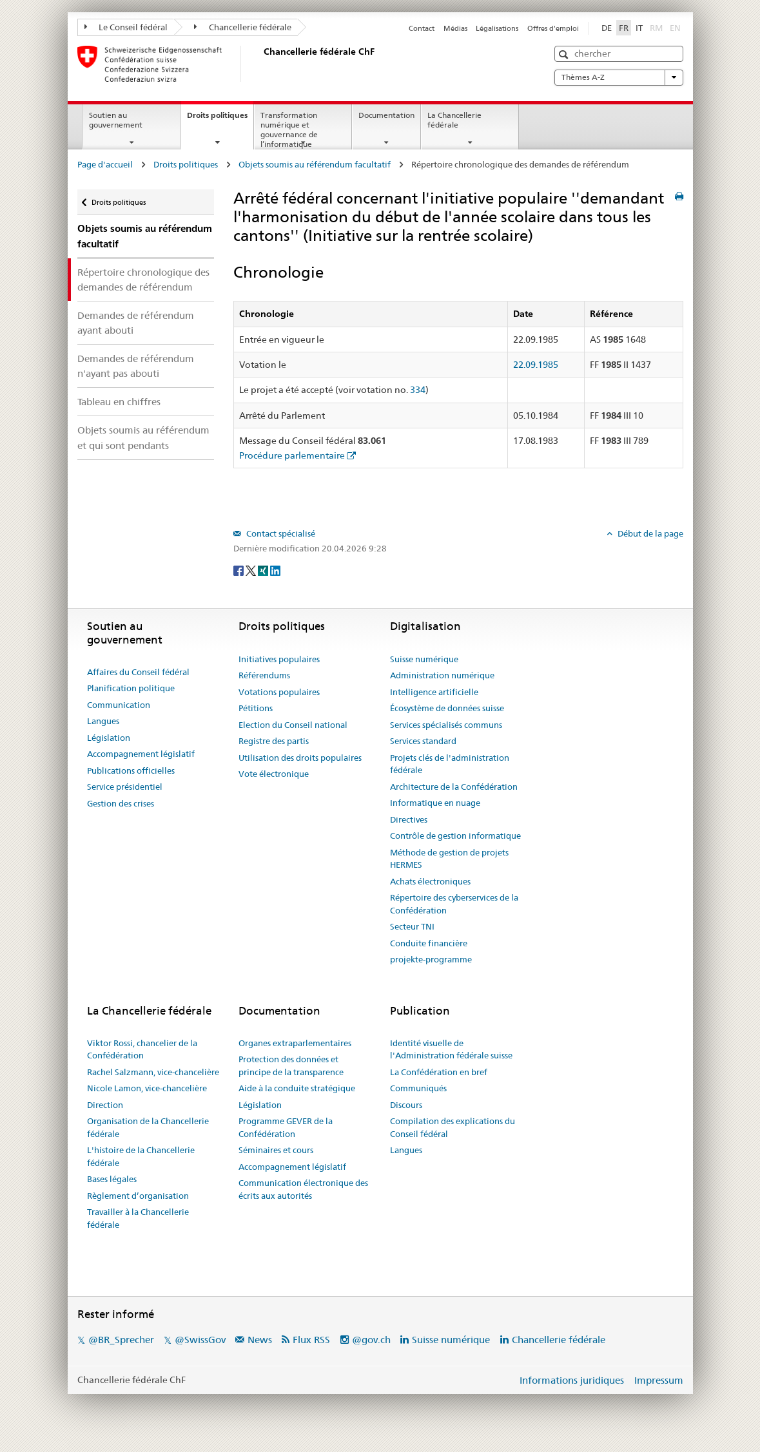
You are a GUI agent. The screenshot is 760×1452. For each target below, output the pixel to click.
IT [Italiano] (639, 28)
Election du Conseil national (293, 725)
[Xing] (264, 569)
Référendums (264, 675)
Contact (421, 28)
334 (417, 390)
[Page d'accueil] (261, 64)
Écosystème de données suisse (447, 708)
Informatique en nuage (435, 803)
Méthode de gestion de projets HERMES (449, 858)
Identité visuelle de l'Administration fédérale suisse (451, 1049)
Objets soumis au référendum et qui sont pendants (143, 437)
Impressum (658, 1380)
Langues (103, 721)
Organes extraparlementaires (295, 1043)
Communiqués (418, 1088)
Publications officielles (131, 770)
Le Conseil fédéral (126, 27)
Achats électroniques (430, 881)
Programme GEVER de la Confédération (286, 1127)
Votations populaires (279, 692)
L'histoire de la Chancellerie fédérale (141, 1156)
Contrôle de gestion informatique (455, 835)
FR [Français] (623, 28)
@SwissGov (200, 1339)
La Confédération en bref (438, 1072)
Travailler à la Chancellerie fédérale (138, 1218)
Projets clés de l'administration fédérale (449, 764)
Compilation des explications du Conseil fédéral (452, 1127)
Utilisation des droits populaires (300, 757)
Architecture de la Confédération (454, 786)
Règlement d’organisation (138, 1195)
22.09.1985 (535, 364)
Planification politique (131, 688)
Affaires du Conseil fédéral (138, 672)
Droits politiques (220, 119)
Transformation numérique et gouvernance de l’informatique (289, 129)
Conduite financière (428, 943)
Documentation (386, 115)
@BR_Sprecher (121, 1339)
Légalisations (497, 28)
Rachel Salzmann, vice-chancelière (153, 1072)
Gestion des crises (120, 803)
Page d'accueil (105, 164)
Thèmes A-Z (618, 77)
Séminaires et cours (276, 1150)
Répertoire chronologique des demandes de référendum (143, 279)
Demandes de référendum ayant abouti (135, 322)
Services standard (423, 741)
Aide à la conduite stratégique (297, 1088)
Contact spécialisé (279, 533)
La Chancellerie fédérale (454, 119)
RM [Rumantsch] (656, 28)
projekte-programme (431, 959)
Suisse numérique (424, 659)
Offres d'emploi (553, 28)
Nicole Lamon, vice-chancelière (147, 1088)
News (260, 1339)
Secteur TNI (412, 926)
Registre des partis (274, 741)
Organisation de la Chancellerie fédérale (148, 1127)
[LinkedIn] (275, 569)
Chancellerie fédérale (242, 27)
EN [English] (675, 28)
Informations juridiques (572, 1380)
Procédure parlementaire (292, 455)
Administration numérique (442, 675)
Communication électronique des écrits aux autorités (303, 1189)
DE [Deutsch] (606, 28)
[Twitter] (252, 569)
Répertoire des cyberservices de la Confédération (454, 903)
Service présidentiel (124, 786)
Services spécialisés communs (446, 725)
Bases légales (112, 1179)
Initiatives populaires (279, 659)
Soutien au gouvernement (115, 119)
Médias (455, 28)
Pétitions (256, 708)
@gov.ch (371, 1339)
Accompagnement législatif (141, 754)
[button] (565, 54)
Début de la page (649, 533)
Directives (408, 819)
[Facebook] (239, 569)
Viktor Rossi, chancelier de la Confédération (142, 1049)
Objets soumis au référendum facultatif (315, 164)
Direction (105, 1105)
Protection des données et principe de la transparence (291, 1065)
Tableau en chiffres (119, 402)
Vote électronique (274, 774)
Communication (118, 705)
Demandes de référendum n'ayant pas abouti (135, 365)
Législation (108, 737)
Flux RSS (311, 1339)
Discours (406, 1105)
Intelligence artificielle (434, 692)
